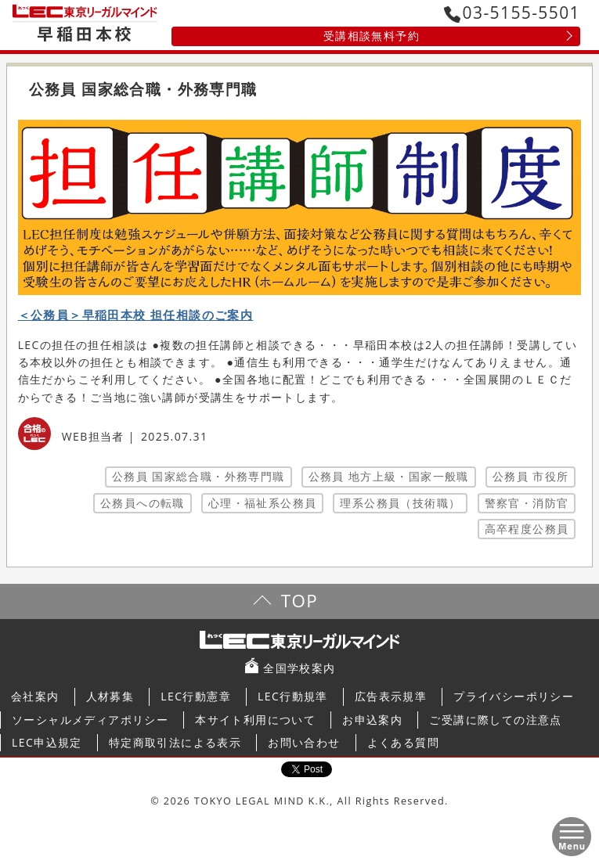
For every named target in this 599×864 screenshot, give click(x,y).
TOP (299, 601)
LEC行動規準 (293, 696)
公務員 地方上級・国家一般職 (389, 476)
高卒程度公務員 (527, 528)
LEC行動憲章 (196, 696)
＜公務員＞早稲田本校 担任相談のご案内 (136, 315)
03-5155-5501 (512, 12)
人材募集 (110, 696)
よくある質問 (403, 742)
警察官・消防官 (527, 502)
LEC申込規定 (47, 742)
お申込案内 (372, 719)
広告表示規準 (391, 696)
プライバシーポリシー (513, 696)
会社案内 (35, 696)
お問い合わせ (304, 742)
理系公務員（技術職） (400, 502)
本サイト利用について (255, 719)
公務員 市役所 (530, 476)
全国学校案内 (299, 668)
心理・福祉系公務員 (262, 502)
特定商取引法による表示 (175, 742)
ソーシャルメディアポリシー (90, 719)
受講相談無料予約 (371, 35)
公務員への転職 (142, 502)
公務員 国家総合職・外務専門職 (198, 476)
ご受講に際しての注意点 (495, 719)
